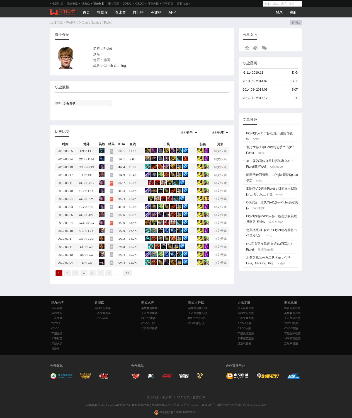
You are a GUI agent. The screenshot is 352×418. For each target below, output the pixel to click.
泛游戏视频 (291, 343)
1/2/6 (121, 230)
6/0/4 (121, 199)
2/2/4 (121, 254)
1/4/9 (121, 175)
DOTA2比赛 (148, 318)
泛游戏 (86, 3)
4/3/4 (121, 191)
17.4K (132, 230)
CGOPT (86, 215)
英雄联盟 (98, 3)
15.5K (132, 167)
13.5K (132, 183)
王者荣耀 (113, 3)
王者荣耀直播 (246, 318)
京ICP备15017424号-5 (165, 404)
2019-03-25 (65, 151)
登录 (279, 12)
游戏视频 (290, 302)
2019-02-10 (65, 254)
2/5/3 (121, 247)
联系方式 (183, 397)
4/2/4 (121, 167)
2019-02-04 (65, 262)
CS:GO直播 (244, 328)
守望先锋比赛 (149, 328)
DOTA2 (127, 3)
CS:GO (139, 3)
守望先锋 (153, 3)
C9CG (86, 151)
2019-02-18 (65, 230)
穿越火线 (182, 3)
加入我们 (168, 397)
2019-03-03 (65, 207)
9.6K (133, 159)
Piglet (108, 22)
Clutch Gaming (91, 22)
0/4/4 (121, 262)
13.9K (132, 262)
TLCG (86, 175)
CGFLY (86, 191)
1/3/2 (121, 238)
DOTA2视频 (291, 323)
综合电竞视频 (292, 308)
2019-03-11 (65, 183)
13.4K (132, 191)
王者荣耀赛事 (103, 313)
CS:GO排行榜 (196, 323)
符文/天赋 (220, 151)
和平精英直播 (246, 338)
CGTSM (86, 159)
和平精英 (167, 3)
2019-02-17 (65, 238)
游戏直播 (244, 302)
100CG (86, 254)
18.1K (132, 215)
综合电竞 (72, 3)
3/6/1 (121, 151)
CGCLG (86, 183)
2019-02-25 (65, 215)
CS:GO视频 (291, 328)
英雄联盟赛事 (103, 308)
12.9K (132, 199)
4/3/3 (121, 207)
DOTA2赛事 (102, 318)
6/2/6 (121, 223)
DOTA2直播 (245, 323)
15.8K (132, 207)
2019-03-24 (65, 159)
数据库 (102, 12)
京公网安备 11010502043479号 (179, 412)
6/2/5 (121, 215)
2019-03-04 (65, 199)
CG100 (86, 207)
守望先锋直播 (246, 333)
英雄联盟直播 (246, 313)
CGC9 (86, 247)
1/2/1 (121, 159)
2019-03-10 (65, 191)
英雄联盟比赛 (149, 308)
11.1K (132, 151)
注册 (293, 12)
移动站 (296, 22)
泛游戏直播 (244, 343)
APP (172, 12)
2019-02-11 (65, 247)
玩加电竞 (56, 22)
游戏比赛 (147, 302)
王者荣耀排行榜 (197, 313)
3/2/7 (121, 183)
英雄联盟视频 (292, 313)
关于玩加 (153, 397)
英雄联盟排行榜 (197, 308)
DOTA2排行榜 (196, 318)
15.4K (132, 175)
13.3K (132, 247)
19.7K (132, 254)
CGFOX (86, 199)
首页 (86, 12)
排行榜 (138, 12)
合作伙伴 (199, 397)
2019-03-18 (65, 167)
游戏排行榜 (196, 302)
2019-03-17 (65, 175)
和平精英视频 (292, 338)
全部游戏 (57, 3)
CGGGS (86, 167)
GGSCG (86, 223)
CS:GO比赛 (148, 323)
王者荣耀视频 (292, 318)
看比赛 (120, 12)
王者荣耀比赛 (149, 313)
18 (127, 273)
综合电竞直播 (246, 308)
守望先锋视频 (292, 333)
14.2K (132, 238)
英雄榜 (156, 12)
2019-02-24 (65, 223)
